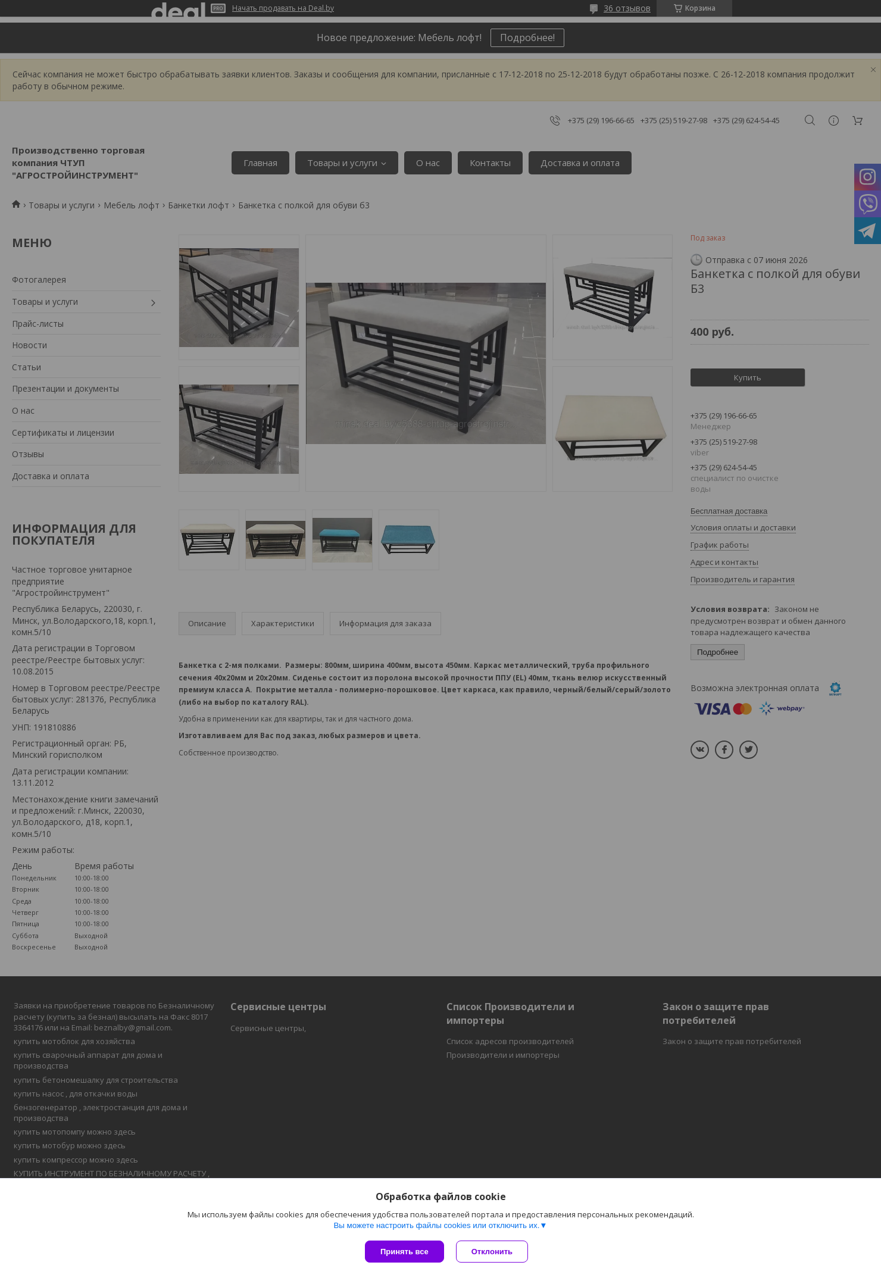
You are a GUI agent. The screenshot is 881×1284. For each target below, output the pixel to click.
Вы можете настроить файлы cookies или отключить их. (436, 1225)
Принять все (404, 1251)
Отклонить (492, 1251)
